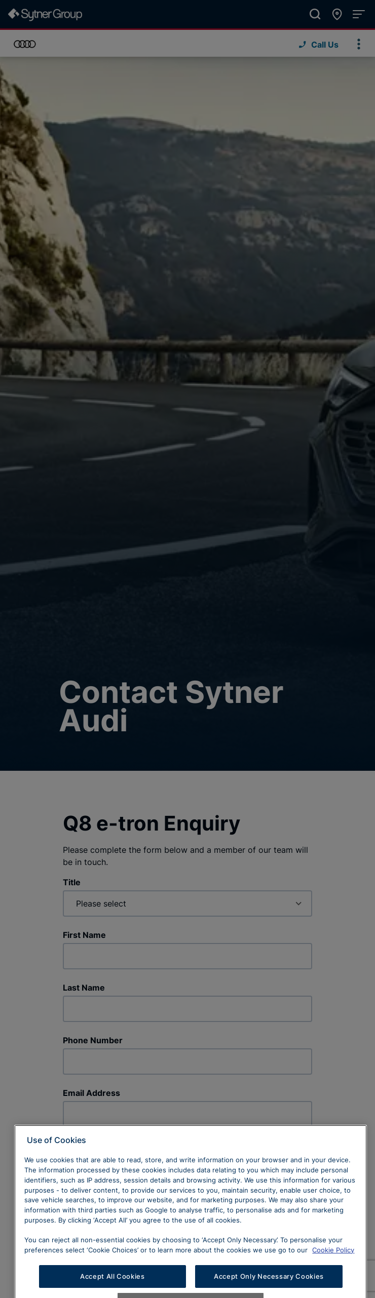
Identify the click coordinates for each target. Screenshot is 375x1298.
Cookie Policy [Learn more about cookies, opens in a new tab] (333, 1267)
